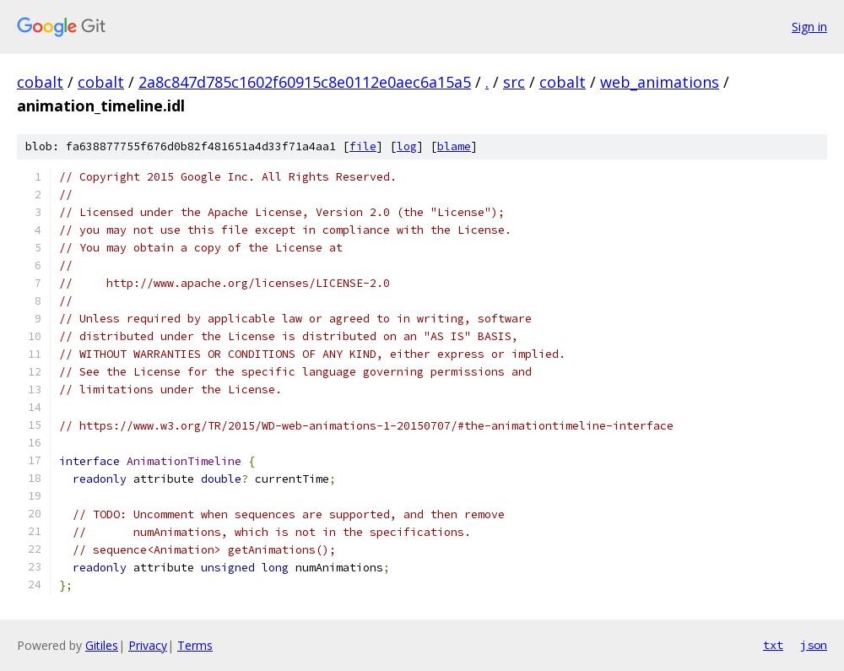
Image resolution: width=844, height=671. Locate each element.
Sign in (809, 27)
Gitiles (101, 645)
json (813, 644)
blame (454, 146)
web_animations (659, 82)
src (514, 82)
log (407, 146)
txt (773, 644)
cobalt (40, 82)
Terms (195, 645)
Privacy (147, 645)
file (362, 146)
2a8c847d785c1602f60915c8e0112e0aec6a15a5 (304, 82)
